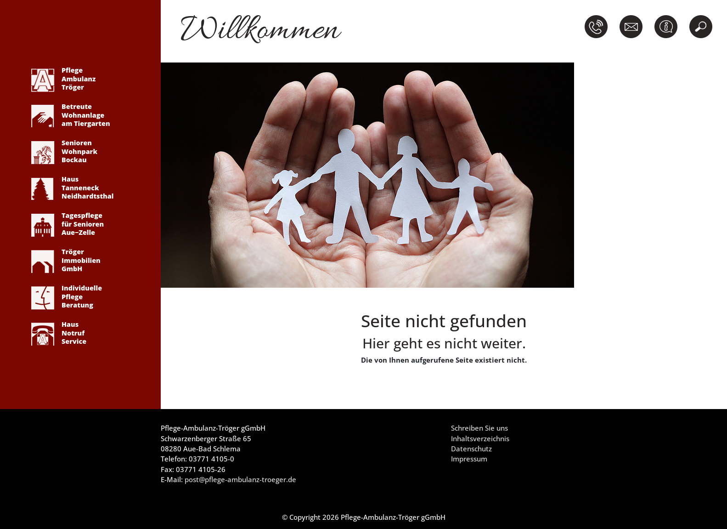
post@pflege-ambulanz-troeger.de (240, 479)
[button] (597, 26)
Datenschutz (471, 448)
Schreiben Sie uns (479, 427)
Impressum (469, 458)
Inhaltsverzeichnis (480, 438)
